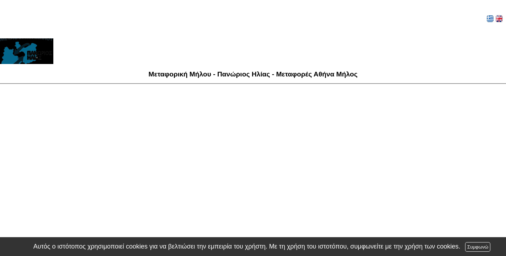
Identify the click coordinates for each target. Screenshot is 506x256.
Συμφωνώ (477, 247)
